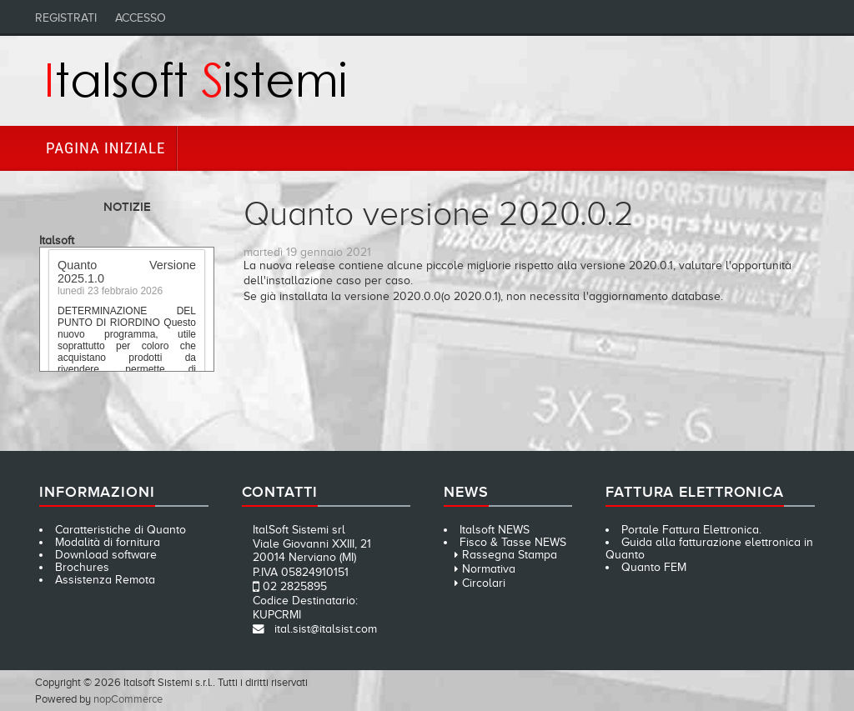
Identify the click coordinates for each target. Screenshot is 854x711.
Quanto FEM (653, 567)
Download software (106, 554)
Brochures (82, 567)
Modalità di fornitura (107, 542)
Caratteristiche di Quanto (120, 529)
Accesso (140, 18)
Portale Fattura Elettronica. (691, 529)
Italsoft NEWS (495, 529)
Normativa (488, 569)
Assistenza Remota (105, 579)
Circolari (483, 583)
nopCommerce (128, 699)
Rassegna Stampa (509, 554)
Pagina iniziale (105, 148)
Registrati (66, 18)
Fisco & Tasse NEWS (513, 542)
